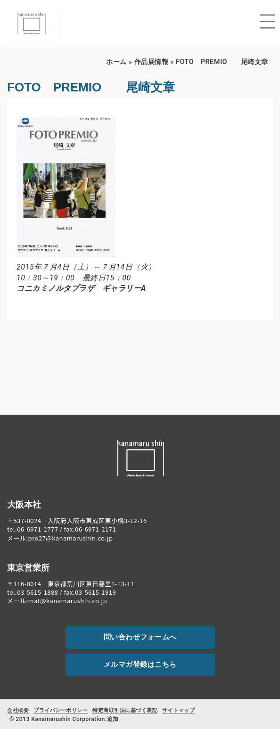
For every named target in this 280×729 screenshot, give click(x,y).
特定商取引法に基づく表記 (124, 710)
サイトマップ (178, 710)
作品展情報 (151, 62)
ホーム (116, 62)
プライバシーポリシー (60, 710)
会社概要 (18, 710)
